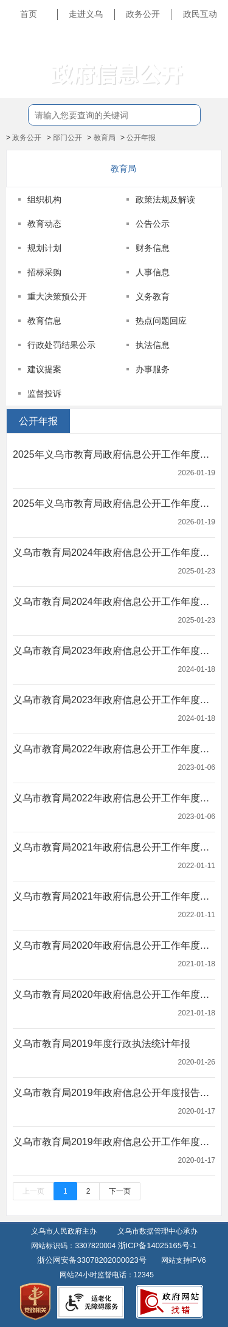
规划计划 (44, 248)
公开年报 (141, 137)
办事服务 (153, 369)
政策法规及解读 (165, 199)
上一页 (33, 1191)
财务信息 (153, 248)
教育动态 (44, 224)
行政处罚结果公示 (61, 345)
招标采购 (44, 272)
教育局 (105, 137)
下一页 (120, 1191)
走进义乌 (86, 14)
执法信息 (153, 345)
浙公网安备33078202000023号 (91, 1260)
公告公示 (153, 224)
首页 (28, 14)
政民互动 (200, 14)
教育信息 (44, 321)
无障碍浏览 (197, 69)
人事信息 (153, 272)
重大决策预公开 (57, 296)
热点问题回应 (161, 321)
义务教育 (153, 296)
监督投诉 (44, 393)
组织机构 (44, 199)
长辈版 (206, 42)
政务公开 (143, 14)
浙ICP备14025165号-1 (157, 1245)
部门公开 (67, 137)
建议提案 (44, 369)
